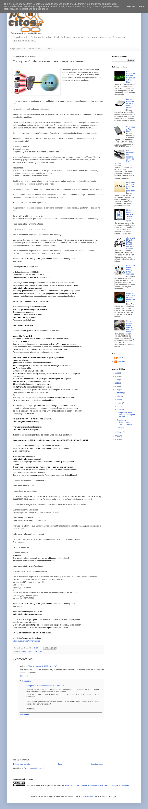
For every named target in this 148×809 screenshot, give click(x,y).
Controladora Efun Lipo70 (130, 129)
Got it (142, 6)
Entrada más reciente (21, 764)
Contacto (50, 48)
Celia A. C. (121, 358)
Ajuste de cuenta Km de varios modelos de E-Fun (130, 297)
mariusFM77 (88, 796)
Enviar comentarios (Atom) (34, 768)
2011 (117, 436)
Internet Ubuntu (26, 651)
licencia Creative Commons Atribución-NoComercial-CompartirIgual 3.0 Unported (97, 785)
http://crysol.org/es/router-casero (26, 641)
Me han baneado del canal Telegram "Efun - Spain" (129, 215)
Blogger (113, 796)
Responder (24, 675)
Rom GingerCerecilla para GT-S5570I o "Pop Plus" (130, 77)
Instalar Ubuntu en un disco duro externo (130, 103)
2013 (117, 386)
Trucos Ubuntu (38, 651)
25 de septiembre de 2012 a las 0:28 (50, 685)
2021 (117, 373)
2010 (117, 440)
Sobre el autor (35, 48)
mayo (119, 403)
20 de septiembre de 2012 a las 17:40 (42, 666)
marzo (119, 410)
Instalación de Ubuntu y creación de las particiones (130, 186)
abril (119, 406)
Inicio (60, 764)
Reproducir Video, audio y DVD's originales (130, 270)
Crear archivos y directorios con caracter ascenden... (126, 422)
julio (119, 396)
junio (119, 400)
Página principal (17, 48)
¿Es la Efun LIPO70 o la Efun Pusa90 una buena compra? (130, 243)
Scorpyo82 (30, 685)
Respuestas (26, 681)
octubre (120, 393)
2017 (117, 380)
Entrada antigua (97, 764)
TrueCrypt (120, 428)
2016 (117, 383)
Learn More (131, 6)
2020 (117, 376)
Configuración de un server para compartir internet (126, 415)
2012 (117, 390)
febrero (120, 432)
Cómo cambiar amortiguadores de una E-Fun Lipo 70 (130, 326)
